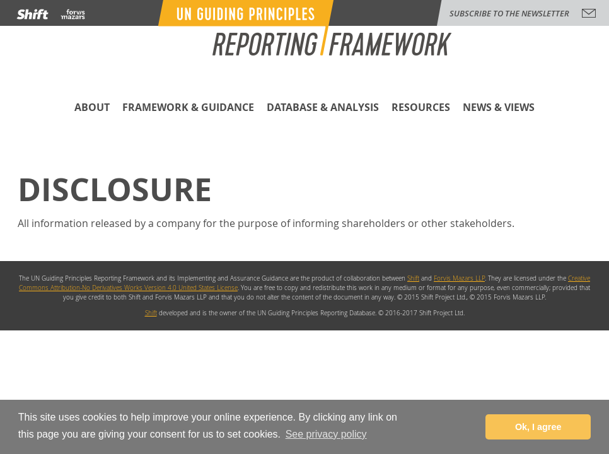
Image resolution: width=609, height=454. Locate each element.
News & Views (499, 108)
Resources (421, 108)
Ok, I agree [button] (538, 427)
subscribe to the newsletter (509, 13)
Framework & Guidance (188, 108)
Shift (413, 278)
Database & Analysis (323, 108)
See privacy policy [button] (326, 434)
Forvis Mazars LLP (459, 278)
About (92, 108)
